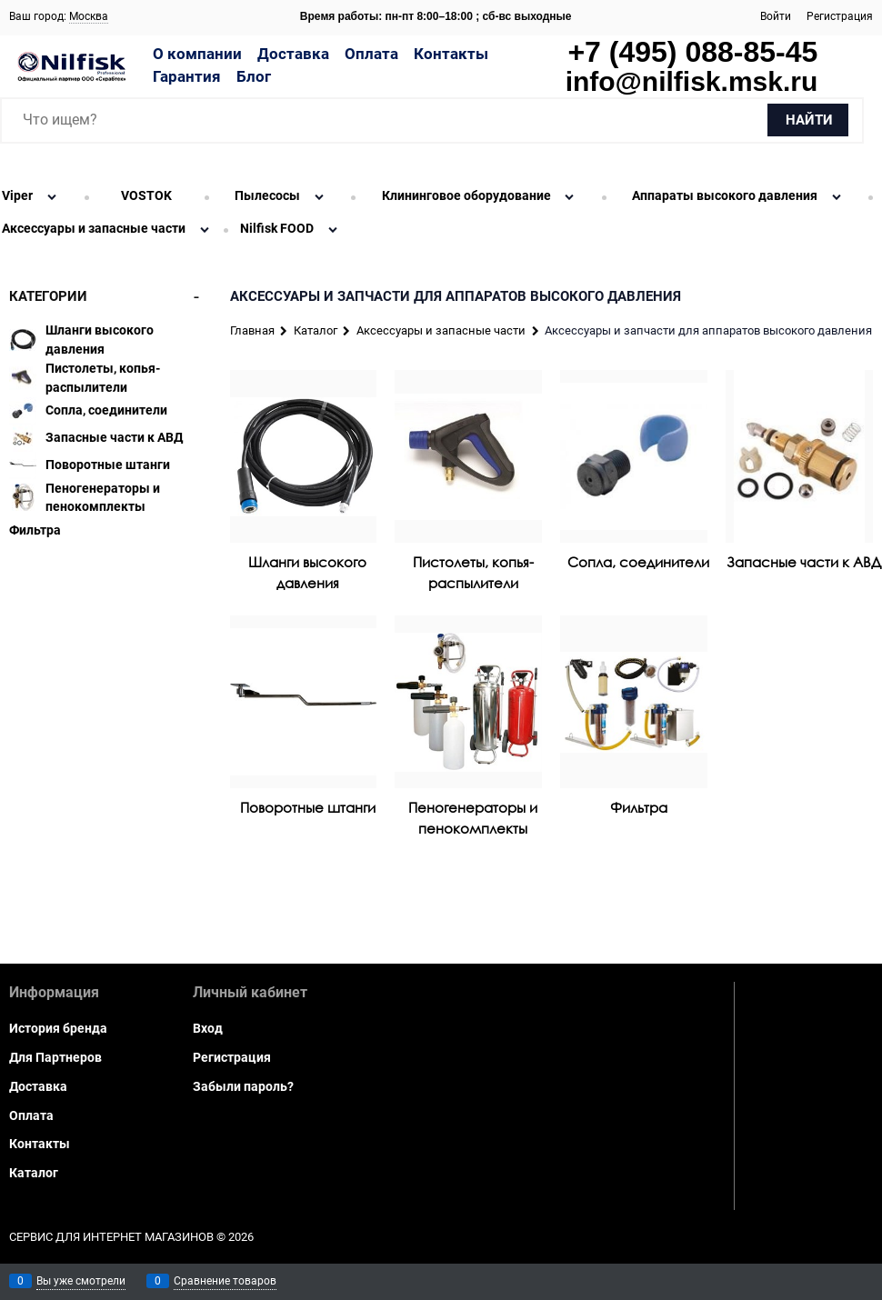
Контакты (451, 54)
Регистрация (840, 16)
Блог (253, 76)
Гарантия (187, 76)
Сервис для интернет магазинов (111, 1237)
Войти (775, 16)
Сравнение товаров (225, 1281)
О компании (197, 54)
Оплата (371, 54)
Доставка (293, 54)
